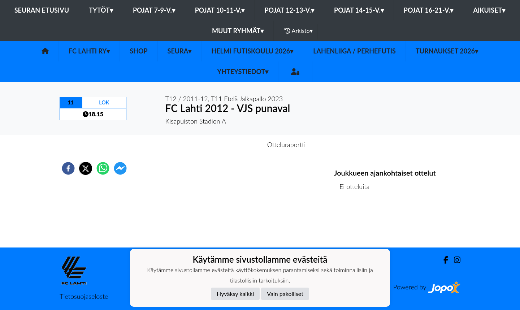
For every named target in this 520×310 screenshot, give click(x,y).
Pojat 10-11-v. (220, 10)
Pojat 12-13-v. (289, 10)
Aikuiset (489, 10)
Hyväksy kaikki (235, 293)
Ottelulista (357, 223)
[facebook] (68, 168)
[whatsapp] (102, 168)
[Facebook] (443, 260)
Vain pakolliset (285, 293)
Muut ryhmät (238, 31)
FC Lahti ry (89, 51)
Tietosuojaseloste (84, 296)
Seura (180, 51)
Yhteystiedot (243, 72)
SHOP (138, 51)
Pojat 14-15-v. (359, 10)
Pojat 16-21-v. (429, 10)
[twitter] (85, 168)
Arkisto (299, 30)
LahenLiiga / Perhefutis (354, 51)
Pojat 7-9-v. (154, 10)
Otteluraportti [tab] (286, 144)
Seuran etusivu (41, 10)
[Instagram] (454, 260)
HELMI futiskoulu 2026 (252, 51)
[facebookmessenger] (120, 168)
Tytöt (101, 10)
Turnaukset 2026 (447, 51)
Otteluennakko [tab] (235, 144)
